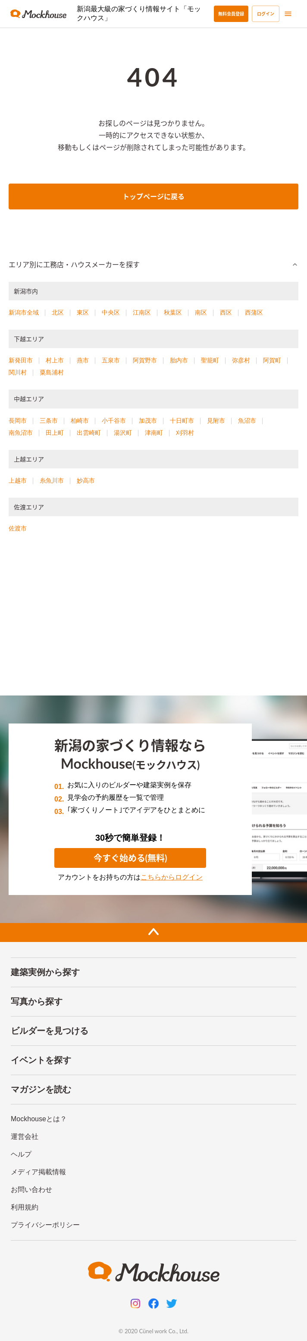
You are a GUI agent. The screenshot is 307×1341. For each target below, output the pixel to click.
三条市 (49, 420)
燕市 (83, 360)
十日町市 (182, 420)
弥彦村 (241, 360)
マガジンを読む (41, 1089)
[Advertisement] (153, 618)
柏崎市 (80, 420)
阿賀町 (272, 360)
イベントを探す (41, 1060)
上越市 (18, 480)
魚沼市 (247, 420)
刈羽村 (185, 432)
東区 (83, 312)
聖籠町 (210, 360)
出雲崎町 (89, 432)
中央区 (111, 312)
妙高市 (86, 480)
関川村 (18, 372)
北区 (58, 312)
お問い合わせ (31, 1189)
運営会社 (24, 1136)
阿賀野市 (145, 360)
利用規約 (24, 1207)
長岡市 (18, 420)
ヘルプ (21, 1154)
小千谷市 (114, 420)
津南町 (154, 432)
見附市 (216, 420)
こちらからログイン (172, 877)
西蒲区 (254, 312)
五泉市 (111, 360)
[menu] (288, 13)
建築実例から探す (45, 972)
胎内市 (179, 360)
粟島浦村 (52, 372)
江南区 (142, 312)
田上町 (55, 432)
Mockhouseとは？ (39, 1119)
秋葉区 (173, 312)
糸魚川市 (52, 480)
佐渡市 (18, 528)
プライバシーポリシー (45, 1225)
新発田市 (21, 360)
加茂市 (148, 420)
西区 (226, 312)
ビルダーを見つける (49, 1030)
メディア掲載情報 (38, 1172)
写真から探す (37, 1001)
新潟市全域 (24, 312)
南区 (201, 312)
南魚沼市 (21, 432)
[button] (153, 264)
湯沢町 (123, 432)
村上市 (55, 360)
